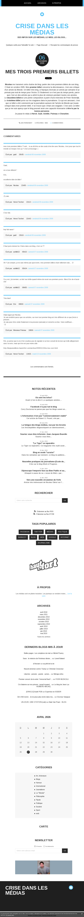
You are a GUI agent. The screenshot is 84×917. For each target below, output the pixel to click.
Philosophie (40, 796)
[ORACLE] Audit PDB (34, 692)
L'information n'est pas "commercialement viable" (44, 416)
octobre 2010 (44, 621)
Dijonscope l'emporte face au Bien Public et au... (44, 471)
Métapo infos (58, 674)
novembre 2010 (43, 619)
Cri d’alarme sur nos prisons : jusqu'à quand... (34, 684)
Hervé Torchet (18, 202)
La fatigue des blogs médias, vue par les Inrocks (44, 425)
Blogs (38, 779)
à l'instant (36, 664)
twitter (38, 532)
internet (65, 537)
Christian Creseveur (56, 669)
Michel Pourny (58, 653)
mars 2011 (44, 614)
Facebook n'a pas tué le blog (44, 407)
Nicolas (8, 84)
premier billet (36, 87)
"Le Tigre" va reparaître (43, 443)
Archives (41, 3)
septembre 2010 (44, 624)
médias (50, 532)
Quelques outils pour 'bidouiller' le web (20, 45)
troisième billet (14, 100)
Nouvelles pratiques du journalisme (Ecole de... (43, 462)
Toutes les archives (43, 637)
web (46, 123)
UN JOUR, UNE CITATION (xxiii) (33, 702)
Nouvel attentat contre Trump (35, 669)
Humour (39, 783)
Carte (43, 826)
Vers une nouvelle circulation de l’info (44, 480)
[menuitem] (27, 3)
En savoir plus (10, 915)
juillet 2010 (44, 629)
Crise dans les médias (42, 29)
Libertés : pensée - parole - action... (37, 674)
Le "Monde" (40, 793)
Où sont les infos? (43, 398)
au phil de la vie (48, 664)
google (52, 537)
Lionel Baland (60, 658)
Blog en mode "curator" (43, 452)
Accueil (27, 3)
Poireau (54, 114)
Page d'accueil (42, 45)
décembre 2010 (44, 617)
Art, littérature (41, 776)
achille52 (16, 252)
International (40, 786)
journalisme (44, 543)
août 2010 (43, 626)
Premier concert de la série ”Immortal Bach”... (36, 679)
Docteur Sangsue (63, 697)
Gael (40, 114)
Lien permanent (25, 123)
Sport (38, 810)
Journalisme (40, 789)
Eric (14, 304)
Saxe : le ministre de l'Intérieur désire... (37, 658)
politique (62, 532)
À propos (56, 3)
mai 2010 (43, 633)
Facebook (24, 532)
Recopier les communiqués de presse (64, 45)
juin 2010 (43, 631)
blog (33, 537)
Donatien (64, 114)
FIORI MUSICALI (62, 679)
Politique (39, 803)
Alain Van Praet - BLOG (57, 702)
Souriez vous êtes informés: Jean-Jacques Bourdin (43, 434)
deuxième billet (14, 98)
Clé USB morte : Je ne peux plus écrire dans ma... (35, 697)
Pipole (38, 800)
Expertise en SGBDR (53, 692)
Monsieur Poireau (19, 330)
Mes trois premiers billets (42, 71)
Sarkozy (22, 537)
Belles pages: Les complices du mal (37, 653)
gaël (14, 154)
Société (39, 807)
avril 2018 (43, 612)
